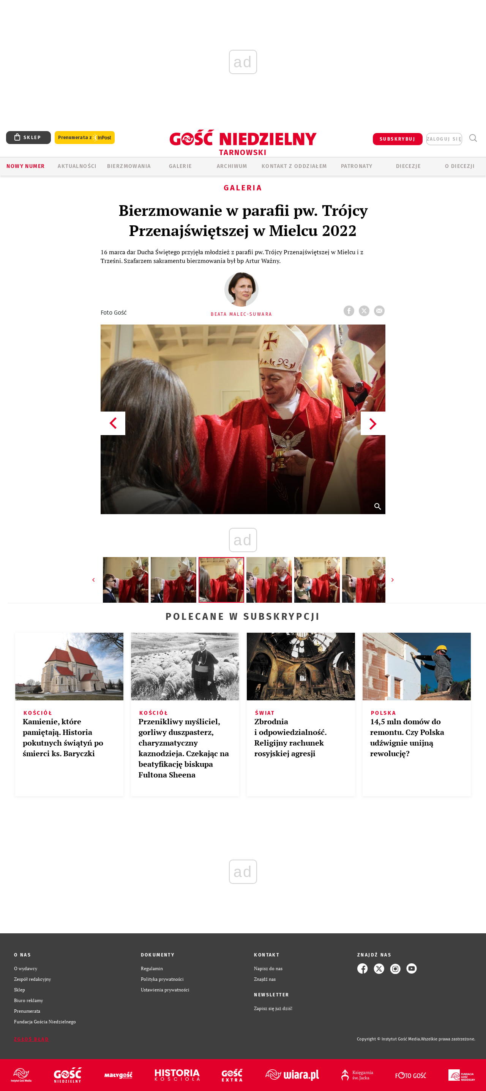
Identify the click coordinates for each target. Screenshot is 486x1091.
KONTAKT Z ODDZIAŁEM (294, 166)
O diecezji (460, 166)
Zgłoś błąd (31, 1039)
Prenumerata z (84, 137)
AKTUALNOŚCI (77, 166)
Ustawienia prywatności (165, 990)
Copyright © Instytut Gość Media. (389, 1039)
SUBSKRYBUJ (397, 139)
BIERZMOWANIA (129, 166)
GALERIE (180, 166)
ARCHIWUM (232, 166)
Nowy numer (25, 166)
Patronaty (357, 166)
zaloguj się (444, 139)
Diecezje (408, 166)
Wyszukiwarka (473, 138)
